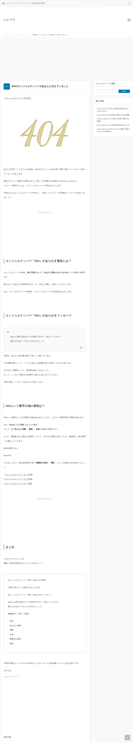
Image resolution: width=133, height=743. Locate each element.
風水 (39, 3)
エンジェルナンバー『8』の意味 (18, 483)
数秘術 (35, 3)
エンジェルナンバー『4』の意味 (19, 475)
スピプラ (9, 19)
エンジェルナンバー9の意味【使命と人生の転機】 (113, 114)
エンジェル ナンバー (14, 3)
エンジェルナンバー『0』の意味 (18, 479)
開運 (43, 3)
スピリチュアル (27, 3)
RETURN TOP (127, 737)
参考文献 (7, 737)
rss (129, 20)
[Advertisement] (66, 57)
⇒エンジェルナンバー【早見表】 (18, 98)
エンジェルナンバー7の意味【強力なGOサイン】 (113, 125)
